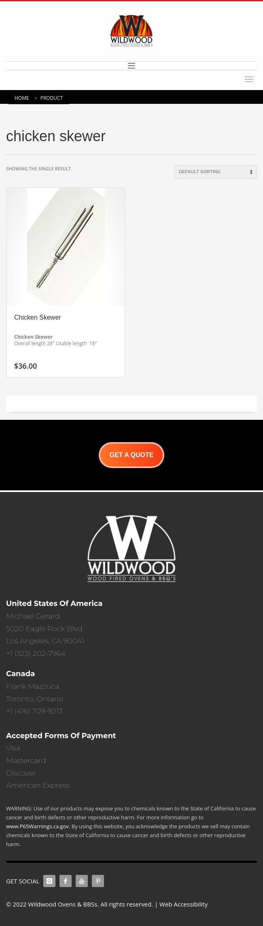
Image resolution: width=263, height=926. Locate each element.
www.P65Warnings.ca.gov (37, 826)
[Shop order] (215, 172)
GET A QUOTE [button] (131, 454)
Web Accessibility (183, 904)
